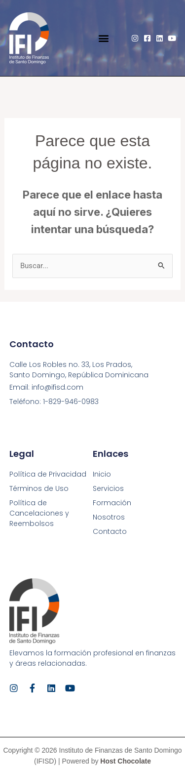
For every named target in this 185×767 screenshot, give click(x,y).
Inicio (102, 474)
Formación (112, 503)
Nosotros (109, 517)
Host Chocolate (125, 761)
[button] (104, 38)
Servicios (108, 488)
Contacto (110, 531)
